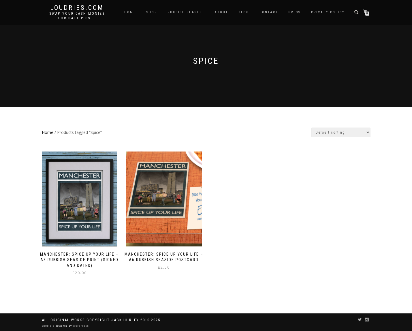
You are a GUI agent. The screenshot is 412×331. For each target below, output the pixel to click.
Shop (151, 12)
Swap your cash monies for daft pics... (77, 16)
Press (294, 12)
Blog (243, 12)
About (221, 12)
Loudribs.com (77, 7)
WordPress (80, 326)
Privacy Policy (328, 12)
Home (130, 12)
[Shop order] (340, 132)
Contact (268, 12)
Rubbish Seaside (186, 12)
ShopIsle (48, 326)
